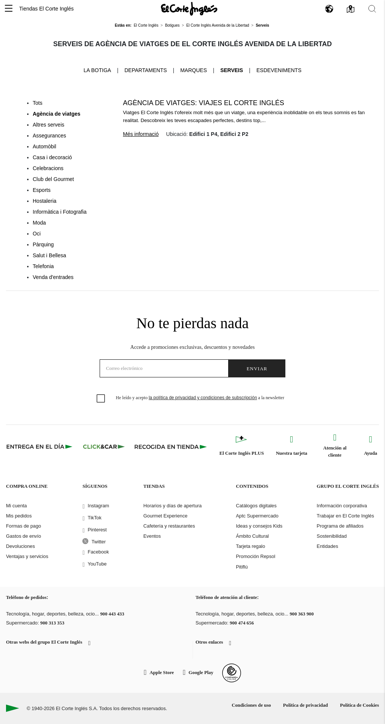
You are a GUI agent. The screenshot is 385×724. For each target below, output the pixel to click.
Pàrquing (43, 244)
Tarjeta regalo (250, 546)
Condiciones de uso (251, 705)
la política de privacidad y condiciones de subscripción (203, 397)
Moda (39, 223)
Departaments (145, 70)
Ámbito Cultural (252, 536)
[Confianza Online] (231, 673)
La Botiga (97, 69)
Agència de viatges (56, 114)
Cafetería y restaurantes (169, 526)
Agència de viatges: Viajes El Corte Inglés (203, 103)
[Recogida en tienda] (171, 446)
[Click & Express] (40, 446)
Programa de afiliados (340, 526)
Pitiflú (241, 567)
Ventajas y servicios (27, 556)
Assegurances (49, 136)
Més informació (141, 134)
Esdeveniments (279, 70)
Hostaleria (44, 201)
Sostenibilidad (332, 536)
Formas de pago (23, 526)
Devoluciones (20, 546)
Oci (37, 234)
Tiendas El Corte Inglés (46, 9)
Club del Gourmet (53, 179)
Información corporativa (342, 505)
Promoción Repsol (255, 556)
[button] (8, 9)
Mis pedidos (19, 516)
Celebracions (48, 168)
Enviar (257, 368)
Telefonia (43, 266)
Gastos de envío (23, 536)
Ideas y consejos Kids (259, 526)
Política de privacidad (305, 705)
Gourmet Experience (165, 516)
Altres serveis (48, 125)
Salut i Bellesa (49, 255)
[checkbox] (101, 398)
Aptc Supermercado (257, 516)
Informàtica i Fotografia (59, 212)
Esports (41, 190)
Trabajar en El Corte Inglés (345, 516)
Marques (193, 70)
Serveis (231, 70)
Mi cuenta (16, 505)
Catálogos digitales (256, 505)
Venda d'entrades (53, 277)
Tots (37, 103)
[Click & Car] (104, 446)
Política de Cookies (359, 705)
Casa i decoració (52, 157)
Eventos (152, 536)
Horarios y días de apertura (172, 505)
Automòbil (44, 146)
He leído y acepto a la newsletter (200, 397)
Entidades (327, 546)
